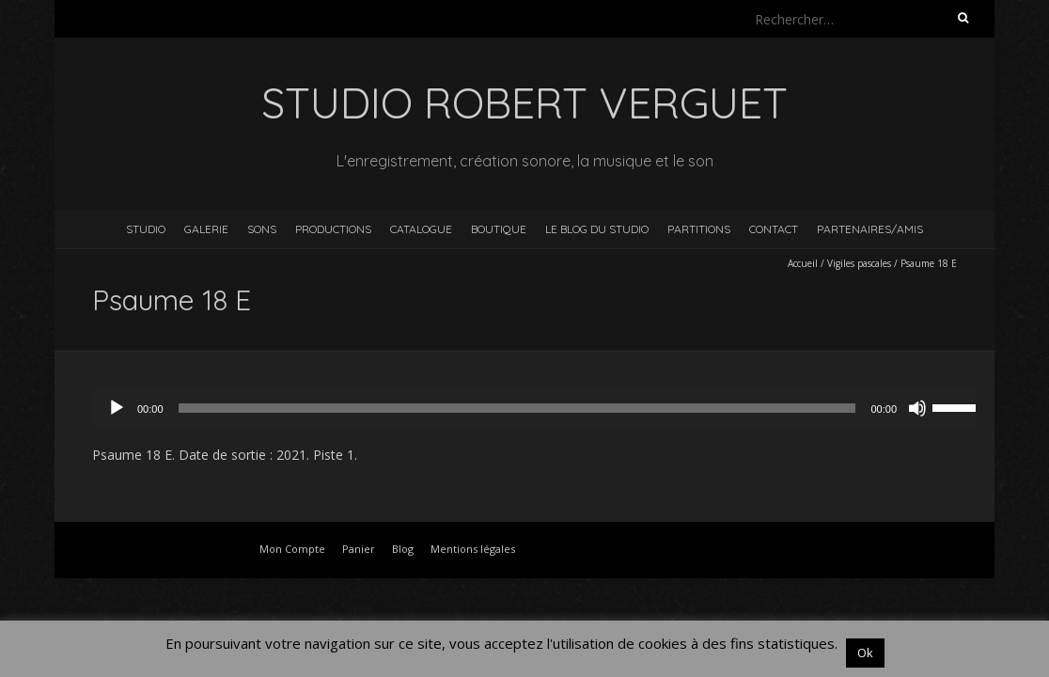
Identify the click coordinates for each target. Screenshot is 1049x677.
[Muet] (917, 408)
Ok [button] (865, 652)
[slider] (517, 408)
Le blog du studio (597, 229)
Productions (333, 229)
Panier (358, 549)
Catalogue (421, 229)
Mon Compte (292, 549)
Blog (403, 549)
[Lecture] (116, 408)
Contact (773, 229)
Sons (261, 229)
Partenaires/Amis (870, 229)
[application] (543, 408)
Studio (145, 229)
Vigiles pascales (859, 263)
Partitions (698, 229)
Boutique (498, 229)
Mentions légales (473, 549)
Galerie (206, 229)
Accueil (803, 263)
